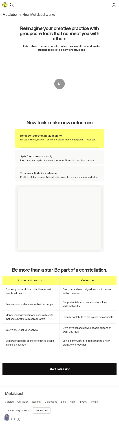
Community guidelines (17, 410)
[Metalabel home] (6, 417)
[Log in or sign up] (114, 4)
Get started (42, 410)
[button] (59, 84)
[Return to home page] (4, 4)
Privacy (83, 401)
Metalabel (9, 15)
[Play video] (59, 84)
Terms (94, 401)
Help (72, 401)
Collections (51, 401)
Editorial (36, 401)
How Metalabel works (38, 15)
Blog (63, 401)
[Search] (11, 4)
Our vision (23, 401)
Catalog (9, 401)
